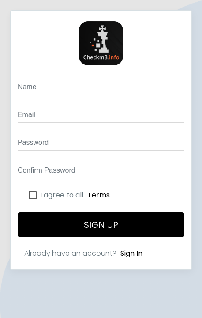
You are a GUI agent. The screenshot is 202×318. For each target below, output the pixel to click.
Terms (98, 195)
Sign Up (101, 225)
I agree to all (75, 195)
